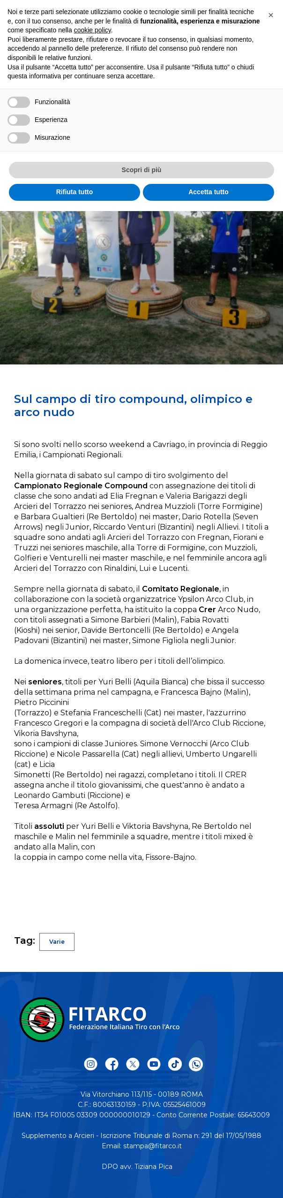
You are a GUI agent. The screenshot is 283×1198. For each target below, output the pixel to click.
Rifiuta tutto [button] (74, 192)
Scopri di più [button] (142, 170)
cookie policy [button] (92, 30)
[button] (270, 15)
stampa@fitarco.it (152, 1146)
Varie (57, 941)
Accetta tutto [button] (208, 192)
